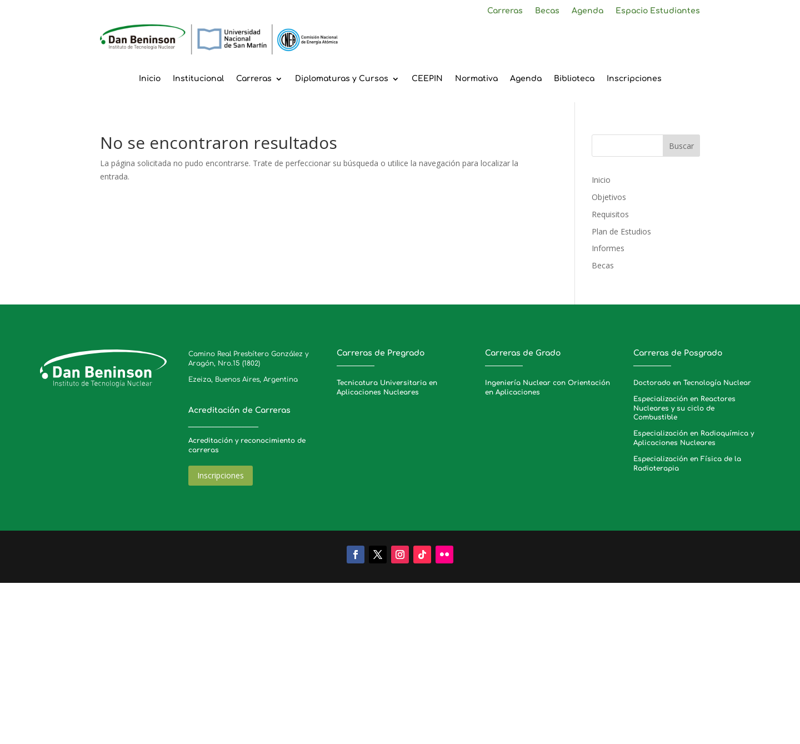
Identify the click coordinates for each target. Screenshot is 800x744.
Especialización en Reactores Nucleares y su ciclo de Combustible (684, 408)
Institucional (198, 79)
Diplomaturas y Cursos (341, 79)
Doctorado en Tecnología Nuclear (692, 383)
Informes (608, 248)
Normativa (476, 79)
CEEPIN (427, 79)
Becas (547, 11)
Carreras (505, 11)
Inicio (150, 79)
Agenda (587, 11)
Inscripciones (634, 79)
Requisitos (610, 214)
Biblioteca (574, 79)
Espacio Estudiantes (658, 11)
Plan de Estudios (621, 231)
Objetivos (609, 197)
